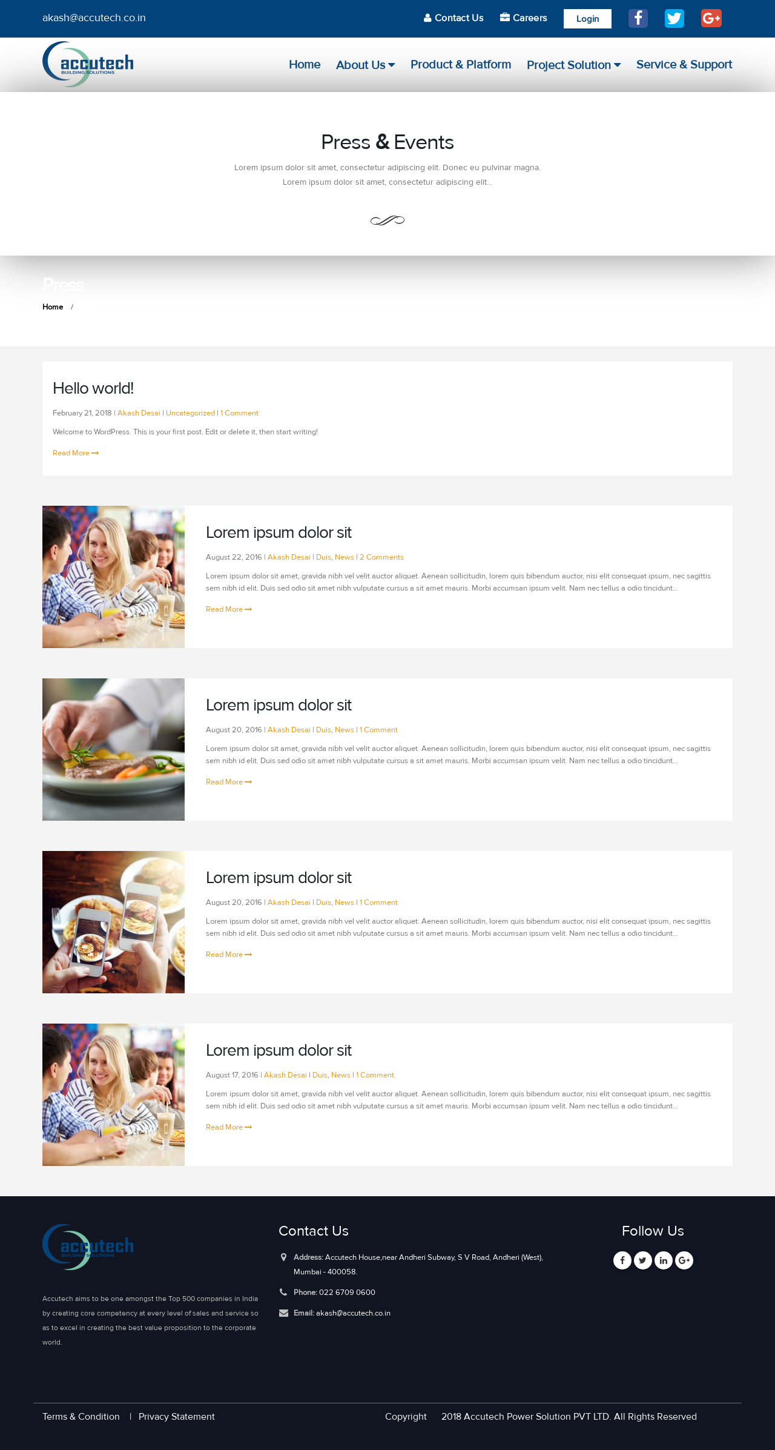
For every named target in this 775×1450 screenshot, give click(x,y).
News (344, 557)
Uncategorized (190, 413)
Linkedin (664, 1260)
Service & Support (684, 65)
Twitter (643, 1260)
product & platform (461, 65)
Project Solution (569, 65)
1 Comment (239, 413)
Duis (323, 557)
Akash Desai (138, 413)
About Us (360, 65)
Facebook (622, 1260)
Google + (684, 1260)
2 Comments (382, 557)
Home (304, 65)
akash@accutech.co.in (353, 1313)
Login (587, 18)
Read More (76, 453)
